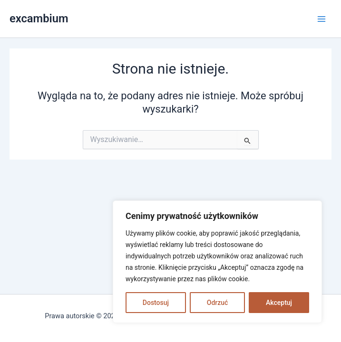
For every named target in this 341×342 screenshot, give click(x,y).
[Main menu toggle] (321, 19)
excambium (39, 18)
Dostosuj (156, 302)
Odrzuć (217, 302)
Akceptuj (279, 302)
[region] (217, 261)
